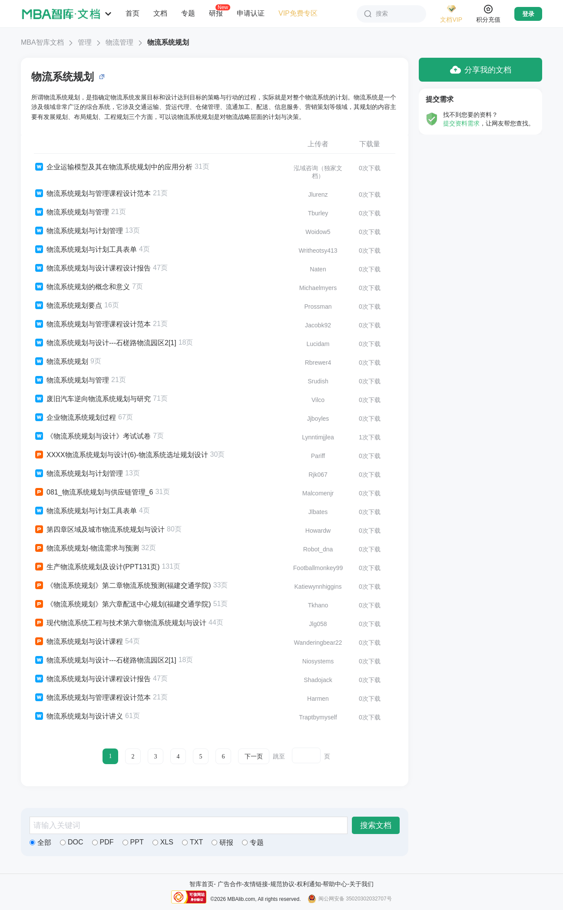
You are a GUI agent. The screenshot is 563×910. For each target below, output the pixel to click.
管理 (85, 42)
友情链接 (256, 883)
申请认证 (251, 13)
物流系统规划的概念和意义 (82, 287)
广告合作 (230, 883)
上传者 (318, 144)
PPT (133, 842)
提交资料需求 (461, 123)
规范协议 (282, 883)
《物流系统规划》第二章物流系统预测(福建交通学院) (122, 585)
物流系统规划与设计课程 (78, 641)
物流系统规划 (168, 42)
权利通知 (309, 883)
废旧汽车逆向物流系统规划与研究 (92, 399)
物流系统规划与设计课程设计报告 (92, 268)
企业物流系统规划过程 (75, 417)
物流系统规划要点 (68, 305)
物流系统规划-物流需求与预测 (86, 548)
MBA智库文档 (42, 42)
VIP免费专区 (298, 13)
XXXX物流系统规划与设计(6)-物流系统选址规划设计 (121, 455)
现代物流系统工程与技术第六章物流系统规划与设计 (120, 623)
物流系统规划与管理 (71, 212)
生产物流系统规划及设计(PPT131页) (96, 567)
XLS (162, 842)
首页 (132, 13)
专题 (188, 13)
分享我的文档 (480, 69)
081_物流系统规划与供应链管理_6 (93, 492)
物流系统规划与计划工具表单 (85, 249)
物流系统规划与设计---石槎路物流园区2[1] (105, 343)
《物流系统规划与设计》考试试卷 (92, 436)
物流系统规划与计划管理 (78, 231)
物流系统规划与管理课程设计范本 (92, 193)
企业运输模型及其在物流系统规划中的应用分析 (113, 167)
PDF (103, 842)
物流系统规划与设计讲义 (78, 716)
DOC (71, 842)
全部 (40, 842)
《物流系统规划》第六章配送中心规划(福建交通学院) (122, 604)
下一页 (254, 756)
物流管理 (119, 42)
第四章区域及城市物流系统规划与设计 (99, 529)
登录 (528, 13)
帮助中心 (335, 883)
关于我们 (361, 883)
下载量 (369, 144)
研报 (216, 13)
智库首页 (201, 883)
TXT (192, 842)
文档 (160, 13)
